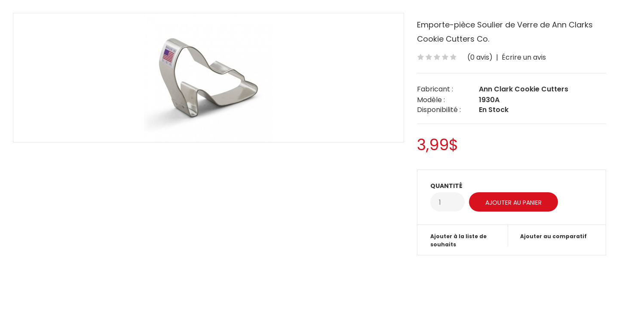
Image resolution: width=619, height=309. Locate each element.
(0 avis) (480, 57)
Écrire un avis (524, 57)
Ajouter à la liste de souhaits (458, 240)
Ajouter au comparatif (553, 236)
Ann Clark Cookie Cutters (523, 89)
